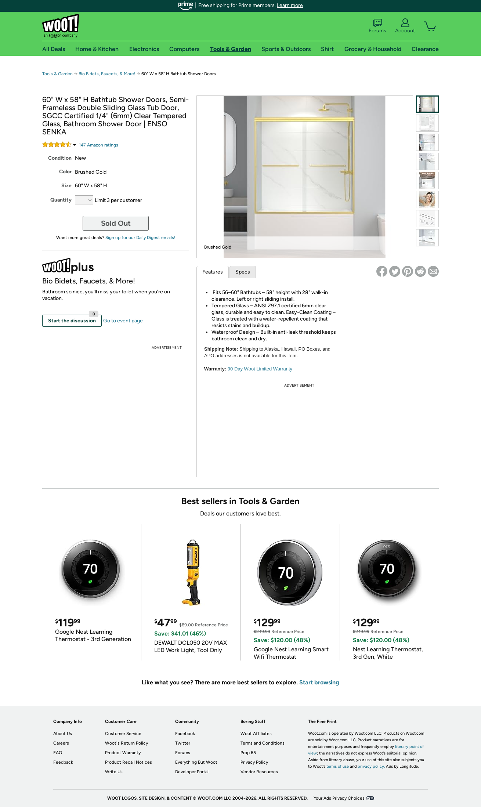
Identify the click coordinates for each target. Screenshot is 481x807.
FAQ (57, 752)
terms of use (337, 766)
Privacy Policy (254, 762)
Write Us (114, 771)
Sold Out (116, 223)
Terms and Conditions (262, 743)
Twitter (182, 743)
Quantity (61, 200)
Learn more (290, 5)
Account (405, 26)
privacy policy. (371, 766)
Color (65, 172)
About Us (62, 733)
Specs (242, 272)
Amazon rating (98, 145)
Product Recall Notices (128, 762)
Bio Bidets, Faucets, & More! (107, 73)
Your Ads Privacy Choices (339, 798)
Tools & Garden (57, 73)
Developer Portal (192, 771)
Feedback (63, 762)
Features (212, 272)
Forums (377, 26)
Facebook (185, 733)
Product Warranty (123, 752)
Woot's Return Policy (126, 743)
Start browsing (319, 682)
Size (66, 185)
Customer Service (123, 733)
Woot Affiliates (256, 733)
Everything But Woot (196, 762)
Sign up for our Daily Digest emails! (140, 237)
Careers (61, 743)
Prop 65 (248, 752)
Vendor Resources (259, 771)
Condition (60, 158)
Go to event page (123, 321)
